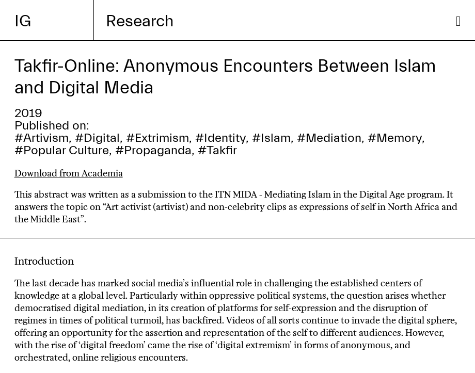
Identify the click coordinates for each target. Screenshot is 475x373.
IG (22, 21)
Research (139, 21)
